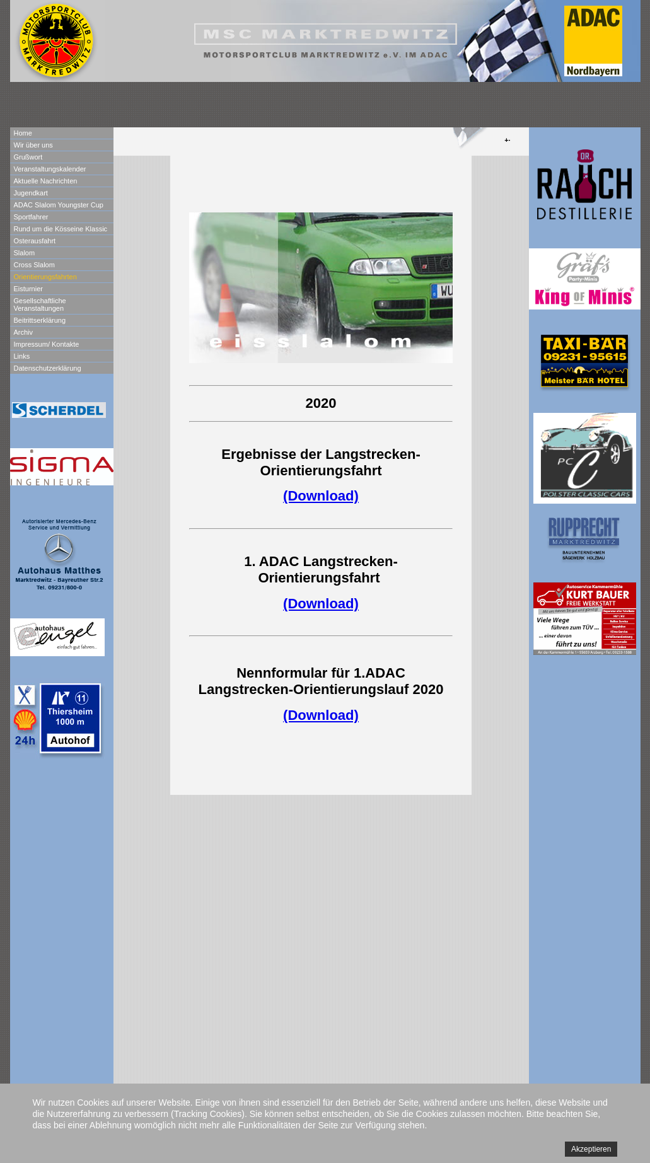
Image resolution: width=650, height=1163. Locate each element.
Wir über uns (33, 145)
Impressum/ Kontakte (46, 344)
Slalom (24, 253)
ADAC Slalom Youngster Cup (58, 205)
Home (23, 133)
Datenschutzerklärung (47, 368)
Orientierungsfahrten (45, 277)
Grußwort (28, 157)
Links (22, 356)
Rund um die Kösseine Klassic (61, 229)
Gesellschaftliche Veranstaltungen (40, 304)
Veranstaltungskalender (50, 169)
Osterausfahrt (35, 241)
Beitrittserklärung (40, 320)
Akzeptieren (591, 1149)
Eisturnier (28, 288)
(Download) (321, 496)
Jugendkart (31, 193)
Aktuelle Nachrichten (46, 181)
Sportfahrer (31, 217)
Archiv (23, 332)
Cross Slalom (34, 265)
